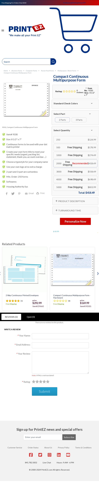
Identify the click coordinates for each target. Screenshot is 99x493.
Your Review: (24, 353)
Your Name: (24, 335)
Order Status (33, 447)
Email (29, 193)
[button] (53, 61)
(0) (69, 301)
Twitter (13, 194)
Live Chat (47, 462)
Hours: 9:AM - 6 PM (65, 462)
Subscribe (69, 437)
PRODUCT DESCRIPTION (71, 201)
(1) (22, 301)
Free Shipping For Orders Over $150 (14, 3)
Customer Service (14, 447)
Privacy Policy (63, 447)
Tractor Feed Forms (47, 71)
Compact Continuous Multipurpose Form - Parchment (71, 296)
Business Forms (16, 71)
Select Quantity (62, 130)
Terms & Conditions (83, 447)
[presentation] (98, 272)
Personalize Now (75, 221)
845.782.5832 (31, 462)
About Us (48, 447)
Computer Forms (31, 71)
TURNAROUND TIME (69, 210)
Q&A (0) (31, 316)
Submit (44, 391)
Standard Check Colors (66, 103)
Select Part (59, 113)
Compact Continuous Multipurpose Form (17, 73)
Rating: (27, 381)
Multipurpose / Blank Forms (66, 71)
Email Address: (23, 344)
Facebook (7, 194)
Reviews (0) (11, 316)
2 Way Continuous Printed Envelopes (22, 295)
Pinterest (19, 194)
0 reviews (80, 91)
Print (41, 193)
